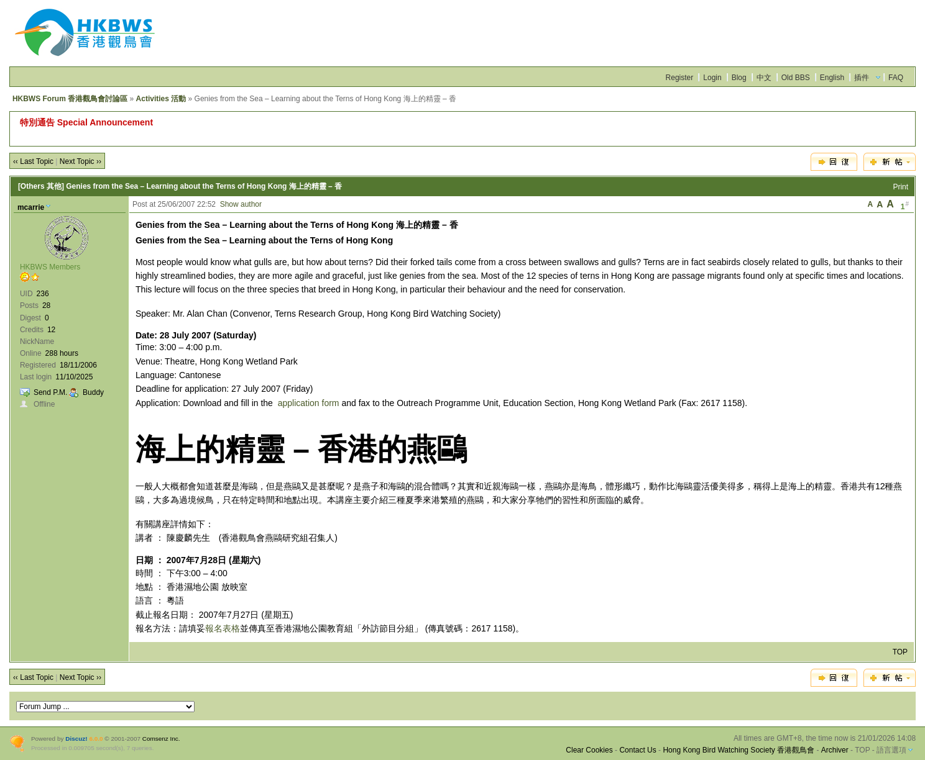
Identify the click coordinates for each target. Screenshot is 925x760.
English (832, 77)
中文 (764, 77)
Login (712, 77)
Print (900, 187)
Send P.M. (50, 392)
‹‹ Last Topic (33, 161)
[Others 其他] (41, 186)
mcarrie (30, 207)
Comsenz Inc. (161, 738)
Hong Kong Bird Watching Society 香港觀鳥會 (738, 750)
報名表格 (222, 628)
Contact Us (637, 750)
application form (308, 403)
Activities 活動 (161, 98)
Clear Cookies (589, 750)
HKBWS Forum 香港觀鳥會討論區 (69, 98)
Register (680, 77)
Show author (241, 204)
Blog (739, 77)
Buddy (93, 392)
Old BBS (795, 77)
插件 (861, 77)
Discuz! (76, 738)
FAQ (895, 77)
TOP (900, 652)
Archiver (835, 750)
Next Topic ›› (80, 161)
